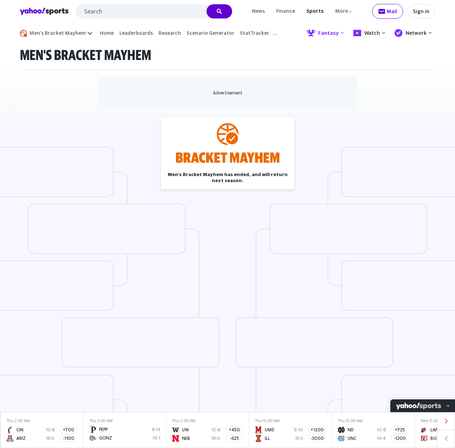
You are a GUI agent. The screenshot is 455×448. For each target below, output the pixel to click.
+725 (400, 429)
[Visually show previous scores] (446, 439)
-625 (234, 438)
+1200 (317, 429)
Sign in (421, 11)
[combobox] (154, 11)
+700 (68, 429)
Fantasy (325, 33)
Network (413, 33)
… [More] (275, 33)
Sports (315, 11)
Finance (285, 11)
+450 (234, 429)
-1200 (400, 438)
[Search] (219, 11)
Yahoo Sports (44, 11)
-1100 (68, 438)
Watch (369, 33)
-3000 (317, 438)
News (258, 11)
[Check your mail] (387, 11)
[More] (344, 11)
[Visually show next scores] (446, 421)
